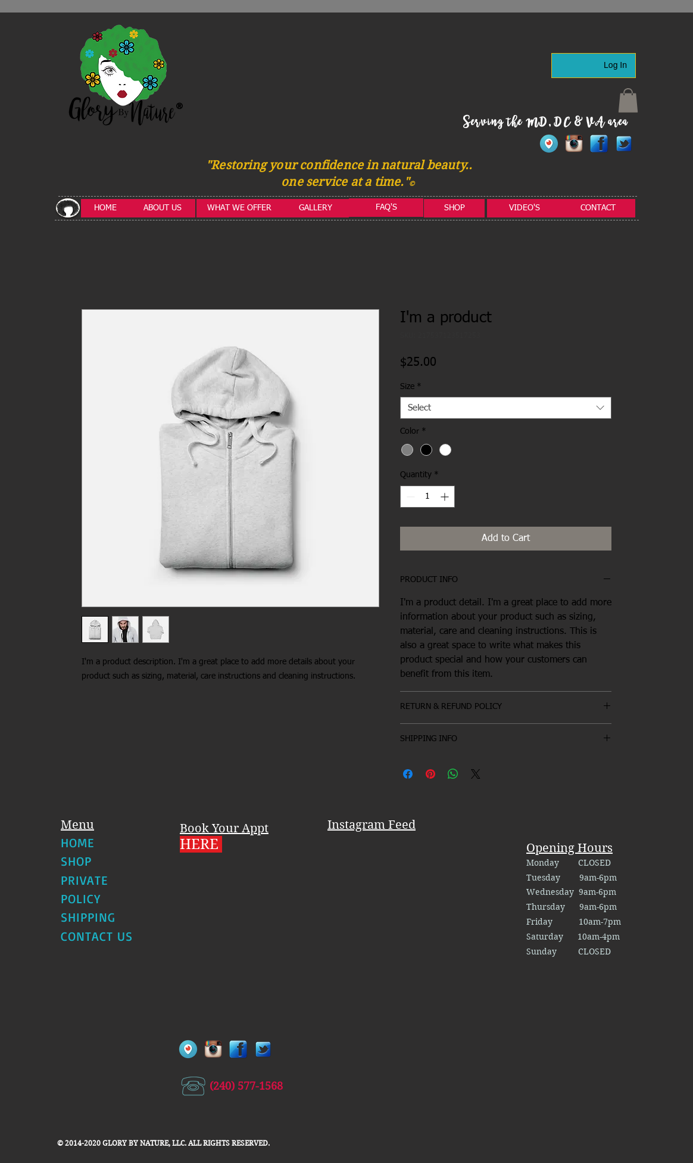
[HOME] (105, 208)
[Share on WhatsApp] (453, 774)
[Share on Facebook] (408, 774)
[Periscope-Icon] (548, 143)
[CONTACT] (598, 208)
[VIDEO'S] (524, 208)
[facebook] (598, 143)
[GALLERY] (315, 208)
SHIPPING (88, 917)
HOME (77, 842)
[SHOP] (454, 208)
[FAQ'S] (386, 207)
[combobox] (505, 408)
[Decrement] (409, 496)
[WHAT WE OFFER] (239, 208)
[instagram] (573, 143)
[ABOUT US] (162, 208)
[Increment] (445, 496)
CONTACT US (97, 936)
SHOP (76, 861)
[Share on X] (476, 774)
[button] (628, 100)
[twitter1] (623, 143)
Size (411, 387)
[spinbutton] (427, 496)
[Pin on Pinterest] (430, 774)
